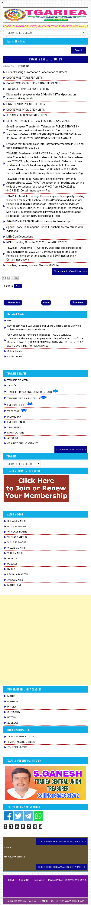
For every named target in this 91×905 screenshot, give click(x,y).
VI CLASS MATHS (16, 542)
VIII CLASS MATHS (17, 531)
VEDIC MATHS (15, 553)
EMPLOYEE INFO (16, 422)
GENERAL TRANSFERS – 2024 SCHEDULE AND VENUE (38, 120)
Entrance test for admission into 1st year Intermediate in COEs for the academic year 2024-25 (45, 145)
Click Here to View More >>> (70, 271)
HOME (11, 880)
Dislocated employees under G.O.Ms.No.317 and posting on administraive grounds (41, 96)
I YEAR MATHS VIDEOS (20, 736)
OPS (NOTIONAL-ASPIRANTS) (23, 443)
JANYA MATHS (15, 579)
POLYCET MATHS (17, 747)
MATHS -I (12, 696)
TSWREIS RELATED (17, 380)
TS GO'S (11, 385)
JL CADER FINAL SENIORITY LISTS (26, 115)
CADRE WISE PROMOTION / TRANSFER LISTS (33, 83)
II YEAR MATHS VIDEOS (21, 741)
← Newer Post (13, 302)
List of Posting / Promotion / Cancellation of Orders (36, 72)
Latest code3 (14, 356)
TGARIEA (31, 901)
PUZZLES (12, 563)
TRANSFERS (14, 427)
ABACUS (12, 558)
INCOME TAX (14, 416)
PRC (9, 320)
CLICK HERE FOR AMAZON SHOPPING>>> (62, 841)
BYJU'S (11, 569)
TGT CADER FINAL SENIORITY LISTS (27, 88)
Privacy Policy (55, 880)
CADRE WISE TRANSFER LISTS (24, 77)
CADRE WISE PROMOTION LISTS (25, 109)
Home (46, 302)
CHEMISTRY (13, 712)
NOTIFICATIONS (15, 432)
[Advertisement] (45, 640)
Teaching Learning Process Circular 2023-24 (32, 265)
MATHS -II (12, 701)
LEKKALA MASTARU (18, 574)
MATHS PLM (14, 585)
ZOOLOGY (12, 722)
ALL (18, 286)
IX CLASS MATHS (16, 526)
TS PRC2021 (17, 410)
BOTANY (11, 717)
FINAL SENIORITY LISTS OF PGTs (25, 104)
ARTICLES (12, 438)
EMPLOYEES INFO (20, 404)
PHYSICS (12, 706)
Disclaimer (38, 880)
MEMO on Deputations (19, 236)
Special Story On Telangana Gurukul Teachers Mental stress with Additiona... (44, 229)
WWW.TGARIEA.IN (75, 901)
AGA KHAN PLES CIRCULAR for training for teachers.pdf (39, 221)
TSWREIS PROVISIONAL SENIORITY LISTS (33, 391)
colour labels (14, 351)
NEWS (7, 847)
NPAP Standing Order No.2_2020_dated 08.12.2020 (36, 242)
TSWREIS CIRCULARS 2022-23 (27, 398)
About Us (24, 880)
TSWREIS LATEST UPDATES (45, 59)
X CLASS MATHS (16, 521)
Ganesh (25, 65)
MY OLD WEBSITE (14, 856)
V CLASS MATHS (16, 547)
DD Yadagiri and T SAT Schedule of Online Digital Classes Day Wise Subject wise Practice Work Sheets (44, 327)
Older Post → (79, 302)
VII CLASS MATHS (17, 537)
